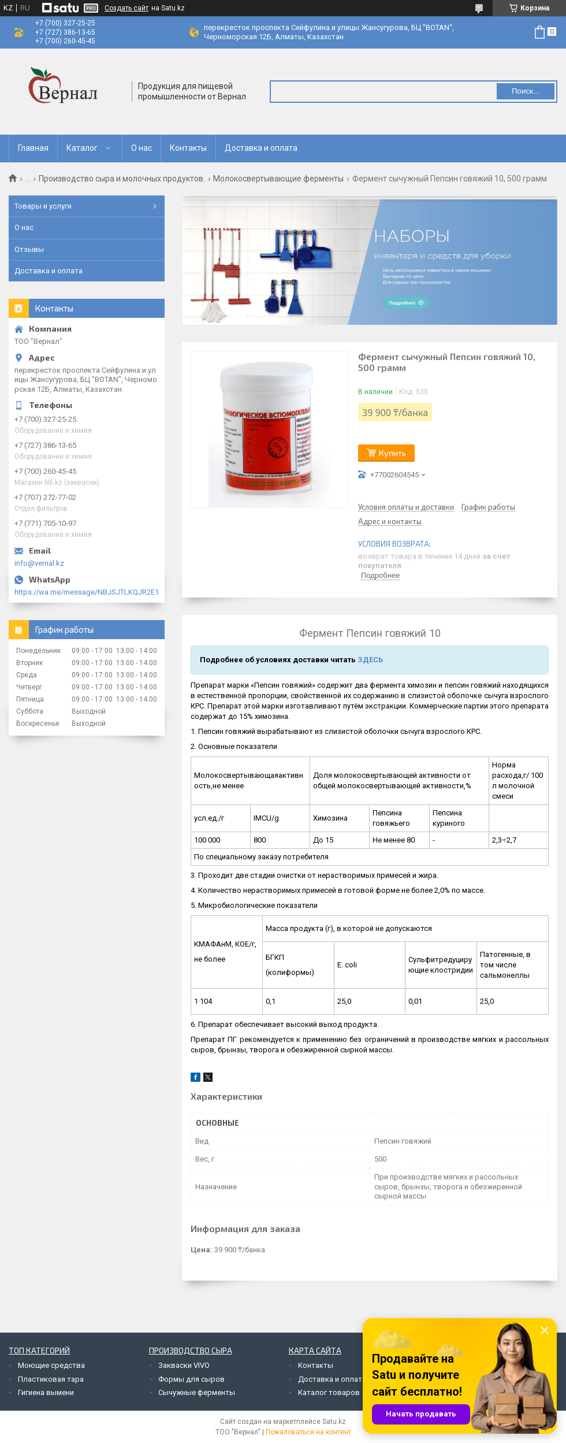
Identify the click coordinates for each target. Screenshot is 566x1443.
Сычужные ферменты (196, 1392)
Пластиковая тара (51, 1379)
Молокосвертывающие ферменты (278, 178)
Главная (33, 148)
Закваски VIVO (184, 1365)
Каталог (82, 148)
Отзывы (29, 249)
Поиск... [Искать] (525, 91)
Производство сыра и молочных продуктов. (122, 178)
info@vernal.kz (39, 563)
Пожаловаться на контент (308, 1432)
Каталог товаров (329, 1392)
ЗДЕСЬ (370, 659)
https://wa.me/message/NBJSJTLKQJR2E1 (86, 592)
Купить (392, 453)
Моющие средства (51, 1365)
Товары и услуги (43, 206)
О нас (141, 148)
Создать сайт (126, 8)
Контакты (188, 148)
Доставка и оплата (261, 148)
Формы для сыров (191, 1379)
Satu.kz (334, 1422)
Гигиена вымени (46, 1392)
